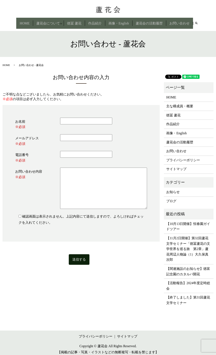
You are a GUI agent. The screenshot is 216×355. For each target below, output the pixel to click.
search (198, 22)
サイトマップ (176, 165)
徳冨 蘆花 (75, 21)
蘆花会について (47, 21)
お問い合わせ (180, 21)
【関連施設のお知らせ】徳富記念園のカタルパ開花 (188, 267)
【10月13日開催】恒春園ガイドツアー (188, 222)
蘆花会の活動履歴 (149, 21)
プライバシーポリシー (183, 156)
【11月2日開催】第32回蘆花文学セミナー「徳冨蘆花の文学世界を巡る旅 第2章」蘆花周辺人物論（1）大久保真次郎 (188, 245)
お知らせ (173, 188)
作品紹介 (95, 21)
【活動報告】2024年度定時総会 (188, 282)
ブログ (171, 197)
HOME (24, 21)
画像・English (119, 21)
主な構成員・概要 (179, 102)
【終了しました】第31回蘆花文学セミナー (188, 296)
